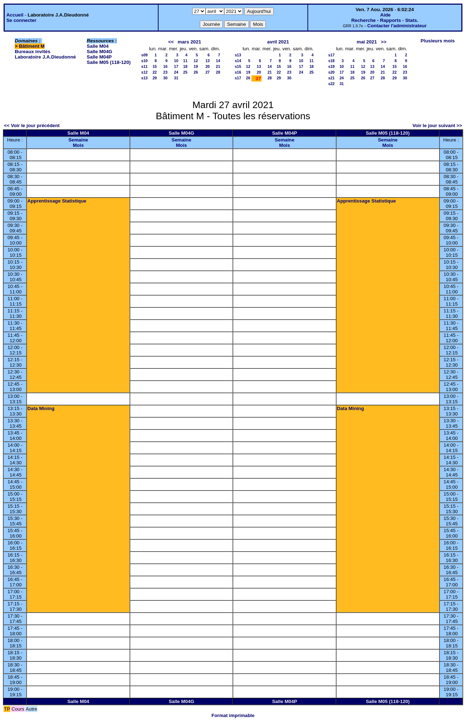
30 (165, 78)
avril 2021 (278, 42)
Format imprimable (233, 715)
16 (165, 66)
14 (218, 61)
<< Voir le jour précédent (32, 125)
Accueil (14, 15)
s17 (238, 78)
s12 (144, 72)
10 (176, 61)
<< (171, 42)
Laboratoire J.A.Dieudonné (45, 57)
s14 (238, 61)
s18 (331, 61)
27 (208, 72)
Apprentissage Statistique (56, 201)
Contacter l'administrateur (397, 25)
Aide (385, 15)
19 (196, 66)
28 (218, 72)
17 (176, 66)
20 (208, 66)
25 (185, 72)
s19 (331, 66)
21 (218, 66)
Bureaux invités (32, 51)
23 (165, 72)
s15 (238, 66)
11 (185, 61)
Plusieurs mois (438, 40)
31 (176, 78)
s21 (331, 78)
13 (208, 61)
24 (176, 72)
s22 (331, 84)
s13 (144, 78)
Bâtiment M (32, 46)
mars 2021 (189, 42)
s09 (144, 55)
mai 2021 (367, 42)
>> (384, 42)
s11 (144, 66)
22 (154, 72)
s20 (331, 72)
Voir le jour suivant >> (437, 125)
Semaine (78, 140)
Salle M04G (99, 51)
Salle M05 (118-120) (109, 62)
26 (196, 72)
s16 (238, 72)
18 (185, 66)
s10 (144, 61)
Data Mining (41, 408)
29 (154, 78)
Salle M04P (99, 57)
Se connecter (21, 20)
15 (154, 66)
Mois (78, 145)
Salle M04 (98, 46)
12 (196, 61)
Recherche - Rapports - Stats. (384, 20)
